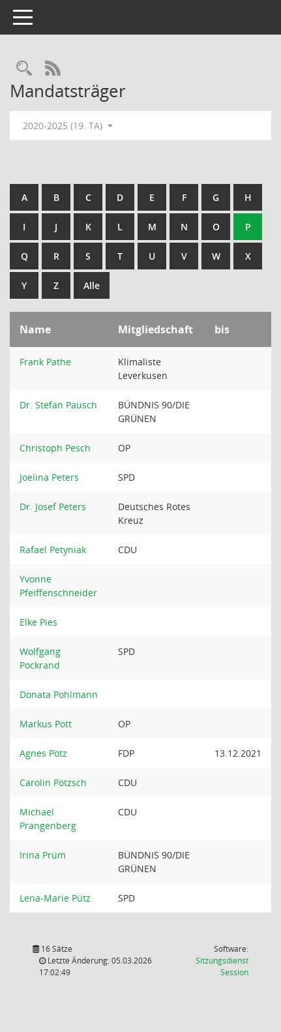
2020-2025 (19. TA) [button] (68, 125)
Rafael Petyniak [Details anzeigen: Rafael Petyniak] (53, 549)
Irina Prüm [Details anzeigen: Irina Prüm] (43, 855)
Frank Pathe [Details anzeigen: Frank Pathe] (45, 362)
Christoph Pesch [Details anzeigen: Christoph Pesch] (55, 448)
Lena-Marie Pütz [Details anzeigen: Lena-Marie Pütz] (55, 898)
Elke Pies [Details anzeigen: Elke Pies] (38, 622)
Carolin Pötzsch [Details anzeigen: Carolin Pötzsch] (53, 782)
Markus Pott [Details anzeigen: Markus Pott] (46, 724)
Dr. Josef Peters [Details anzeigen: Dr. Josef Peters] (53, 506)
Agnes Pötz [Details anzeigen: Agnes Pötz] (43, 753)
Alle (91, 285)
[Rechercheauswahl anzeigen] (24, 69)
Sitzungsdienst (222, 966)
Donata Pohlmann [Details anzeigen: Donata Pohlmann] (59, 694)
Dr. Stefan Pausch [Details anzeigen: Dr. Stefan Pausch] (58, 405)
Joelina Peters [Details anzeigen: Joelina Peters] (49, 477)
